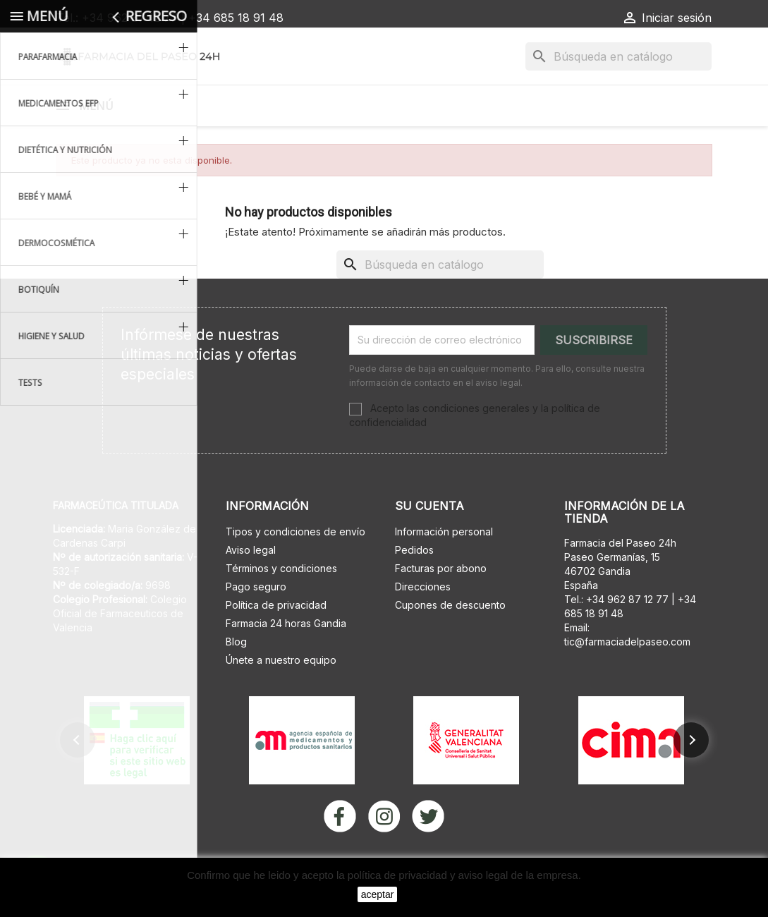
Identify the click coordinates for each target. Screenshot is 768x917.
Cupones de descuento (450, 642)
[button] (77, 776)
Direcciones (423, 623)
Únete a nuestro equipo (281, 697)
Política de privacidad (276, 642)
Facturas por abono (441, 605)
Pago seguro (256, 623)
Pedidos (414, 587)
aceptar (377, 894)
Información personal (444, 568)
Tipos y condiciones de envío (295, 568)
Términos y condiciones (281, 605)
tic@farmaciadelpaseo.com (627, 678)
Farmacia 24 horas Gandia (286, 660)
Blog (236, 678)
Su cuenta (429, 542)
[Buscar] (618, 56)
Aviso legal (251, 587)
